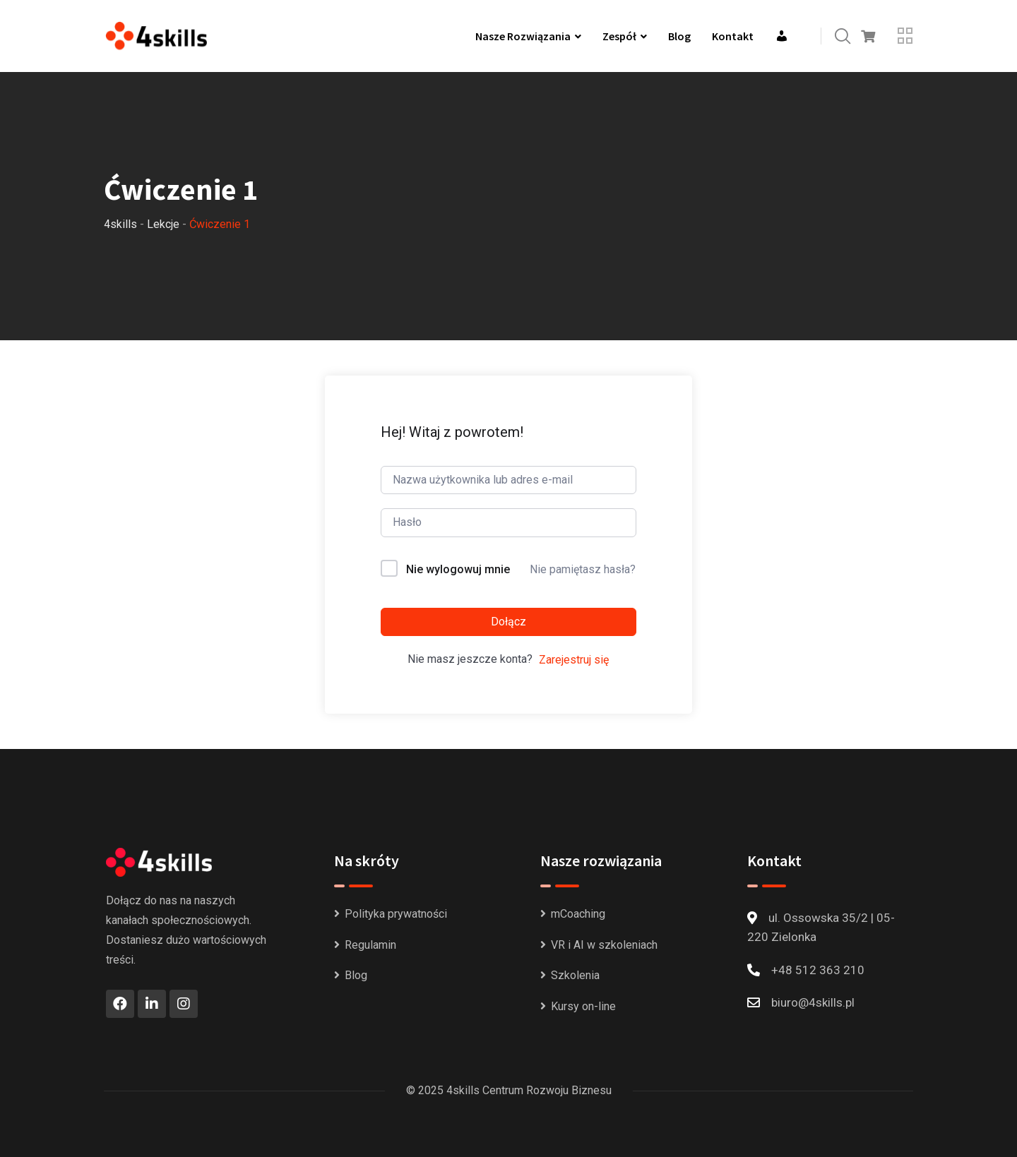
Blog (679, 36)
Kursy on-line (583, 1006)
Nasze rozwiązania (523, 36)
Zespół (619, 36)
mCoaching (578, 914)
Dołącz (508, 621)
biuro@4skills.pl (813, 1002)
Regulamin (370, 945)
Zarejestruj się (574, 659)
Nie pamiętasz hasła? (583, 569)
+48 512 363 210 (817, 970)
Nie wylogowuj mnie (458, 569)
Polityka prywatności (396, 914)
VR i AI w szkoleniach (604, 945)
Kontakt (733, 36)
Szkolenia (575, 975)
